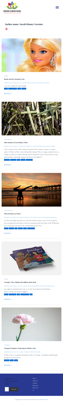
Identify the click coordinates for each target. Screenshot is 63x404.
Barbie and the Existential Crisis (14, 79)
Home (34, 378)
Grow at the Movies (38, 82)
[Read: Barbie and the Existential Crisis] (31, 55)
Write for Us (35, 389)
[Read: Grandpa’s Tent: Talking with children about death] (31, 258)
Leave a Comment (23, 82)
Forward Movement (48, 285)
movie (44, 82)
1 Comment (21, 146)
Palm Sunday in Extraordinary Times (16, 142)
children (33, 285)
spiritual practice (54, 217)
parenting (47, 82)
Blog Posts (35, 385)
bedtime (35, 217)
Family (39, 351)
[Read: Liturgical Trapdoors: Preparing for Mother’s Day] (31, 324)
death (43, 285)
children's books (39, 285)
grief (53, 285)
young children (52, 146)
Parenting (6, 75)
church (36, 351)
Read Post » (8, 93)
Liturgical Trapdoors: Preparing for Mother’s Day (20, 348)
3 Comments (21, 217)
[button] (57, 7)
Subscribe (13, 389)
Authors (35, 383)
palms (44, 146)
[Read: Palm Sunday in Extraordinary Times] (31, 118)
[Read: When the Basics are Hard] (31, 190)
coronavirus (35, 146)
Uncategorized (6, 345)
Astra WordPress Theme (42, 399)
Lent (5, 139)
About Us (35, 381)
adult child (32, 351)
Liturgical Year (9, 139)
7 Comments (21, 351)
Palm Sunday (39, 146)
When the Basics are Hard (12, 214)
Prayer (11, 210)
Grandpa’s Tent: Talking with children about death (20, 282)
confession (39, 217)
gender (33, 82)
